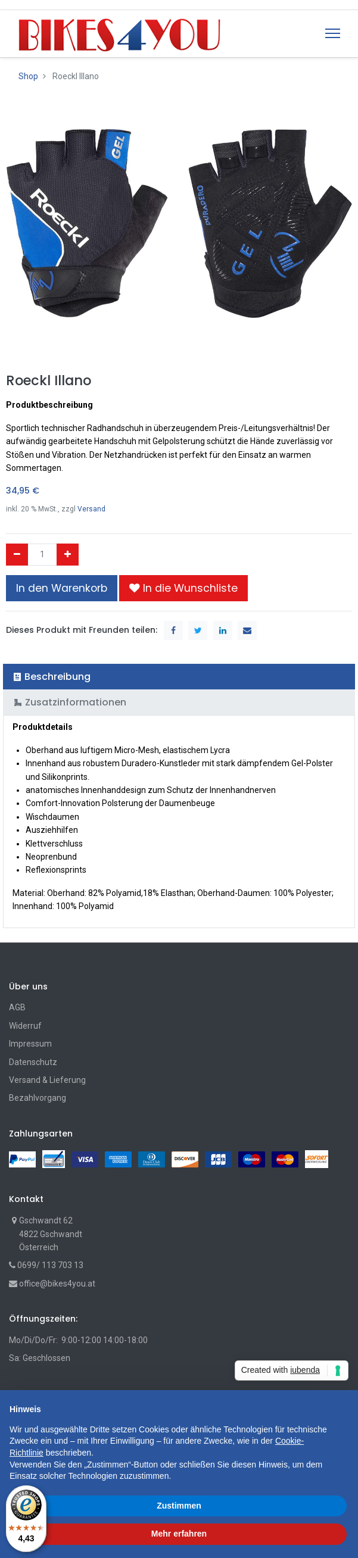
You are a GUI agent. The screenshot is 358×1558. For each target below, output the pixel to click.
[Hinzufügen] (68, 554)
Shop (28, 76)
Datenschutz (33, 1062)
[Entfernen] (17, 554)
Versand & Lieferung (47, 1080)
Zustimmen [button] (179, 1505)
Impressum (30, 1043)
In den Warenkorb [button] (61, 588)
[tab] (179, 676)
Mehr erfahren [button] (179, 1533)
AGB (17, 1007)
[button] (183, 588)
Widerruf (25, 1026)
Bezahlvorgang (37, 1098)
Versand (91, 509)
